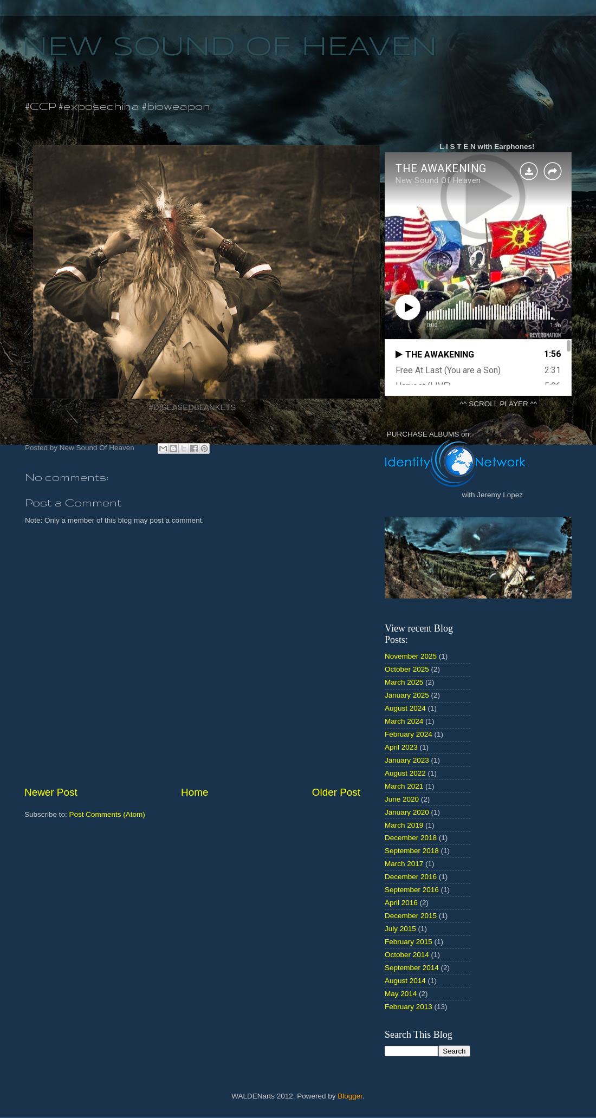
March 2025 (404, 682)
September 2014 (412, 968)
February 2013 (408, 1007)
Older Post (336, 792)
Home (194, 792)
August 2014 (405, 981)
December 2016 (411, 877)
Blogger (350, 1096)
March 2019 (404, 825)
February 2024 (408, 734)
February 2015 (408, 942)
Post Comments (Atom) (107, 814)
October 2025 (407, 669)
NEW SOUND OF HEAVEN (229, 48)
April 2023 (401, 747)
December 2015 (411, 916)
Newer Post (50, 792)
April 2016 (401, 903)
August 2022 (405, 773)
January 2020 (407, 812)
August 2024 (405, 708)
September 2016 (412, 890)
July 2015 (400, 929)
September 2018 (412, 851)
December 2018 (411, 838)
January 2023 (407, 760)
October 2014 (407, 955)
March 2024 (404, 721)
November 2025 (411, 656)
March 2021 (404, 786)
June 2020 (402, 799)
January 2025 (407, 695)
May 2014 (401, 994)
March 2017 (404, 864)
